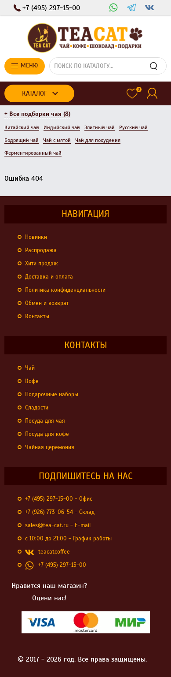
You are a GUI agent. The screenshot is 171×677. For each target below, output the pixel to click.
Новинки (36, 237)
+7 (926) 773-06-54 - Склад (60, 512)
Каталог (34, 93)
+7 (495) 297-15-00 (55, 565)
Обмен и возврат (47, 303)
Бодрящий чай (21, 140)
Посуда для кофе (47, 434)
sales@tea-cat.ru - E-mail (58, 525)
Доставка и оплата (49, 276)
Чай (30, 368)
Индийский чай (62, 127)
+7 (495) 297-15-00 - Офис (58, 498)
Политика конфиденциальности (65, 290)
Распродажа (41, 250)
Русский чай (133, 127)
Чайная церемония (49, 447)
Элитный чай (99, 127)
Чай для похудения (97, 140)
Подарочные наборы (51, 394)
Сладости (36, 407)
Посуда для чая (45, 420)
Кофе (32, 381)
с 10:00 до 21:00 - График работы (68, 538)
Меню (24, 65)
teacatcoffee (47, 552)
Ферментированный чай (33, 153)
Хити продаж (41, 263)
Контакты (37, 316)
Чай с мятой (57, 140)
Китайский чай (21, 127)
